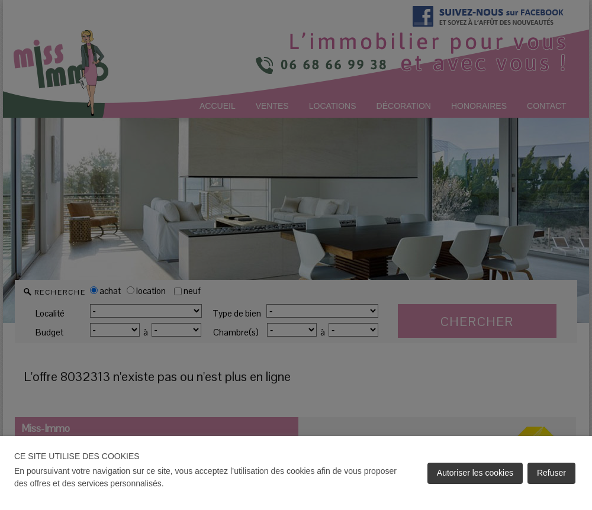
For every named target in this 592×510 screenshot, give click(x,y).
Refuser (551, 472)
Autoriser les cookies (475, 472)
